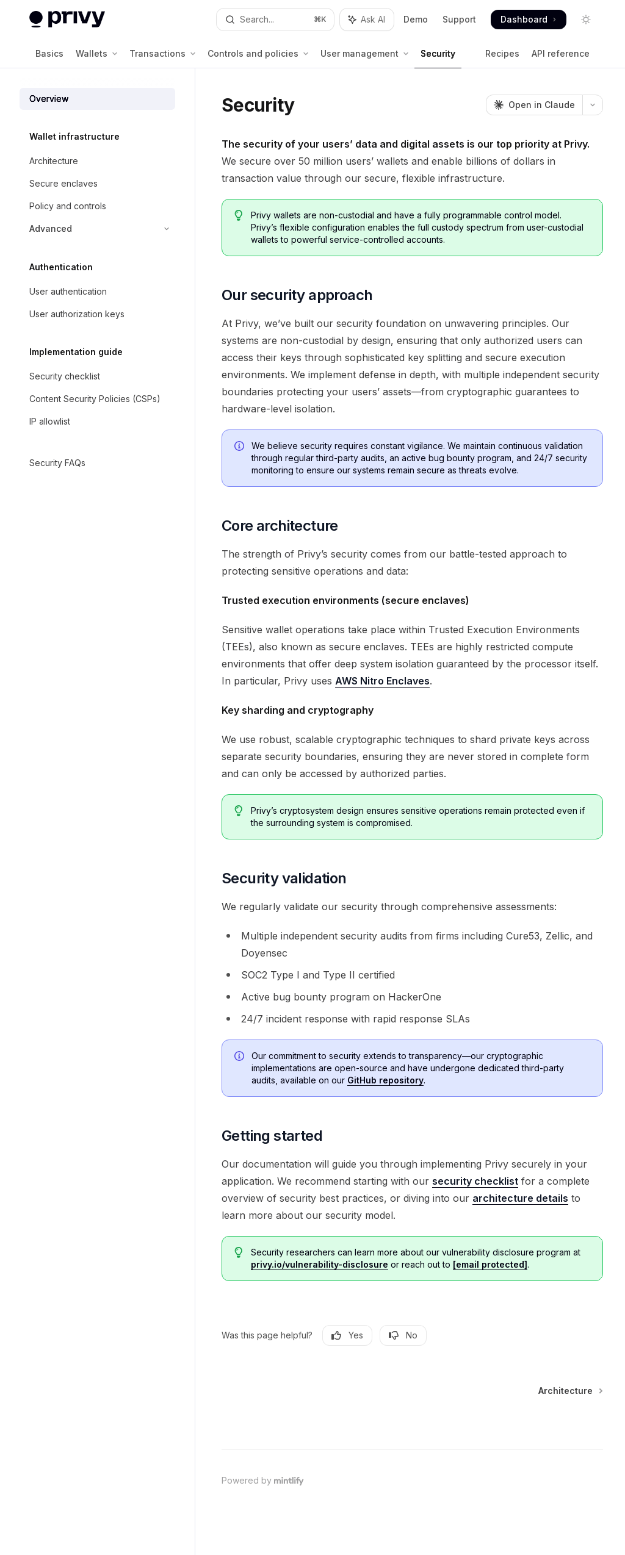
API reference (561, 58)
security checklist (475, 1181)
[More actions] (592, 105)
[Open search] (275, 20)
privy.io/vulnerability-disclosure (319, 1264)
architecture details (520, 1198)
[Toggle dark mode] (586, 19)
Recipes (502, 58)
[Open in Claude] (534, 105)
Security (437, 58)
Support (459, 19)
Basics (49, 58)
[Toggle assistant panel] (367, 20)
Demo (415, 19)
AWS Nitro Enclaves (382, 681)
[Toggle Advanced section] (97, 229)
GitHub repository (385, 1080)
